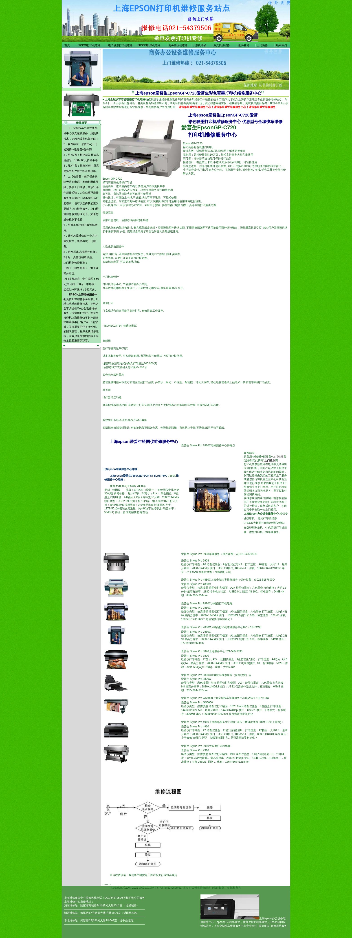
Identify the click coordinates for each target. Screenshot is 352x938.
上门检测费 (74, 176)
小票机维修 (199, 45)
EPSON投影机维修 (148, 45)
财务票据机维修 (178, 45)
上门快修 (262, 45)
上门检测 (77, 208)
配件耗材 (243, 45)
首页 (67, 45)
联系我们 (281, 45)
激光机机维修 (221, 45)
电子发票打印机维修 (120, 45)
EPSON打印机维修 (88, 45)
